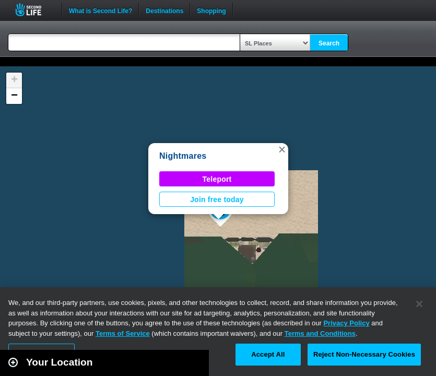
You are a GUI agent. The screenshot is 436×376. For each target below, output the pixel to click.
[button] (282, 149)
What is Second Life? (100, 10)
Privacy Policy (346, 323)
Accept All (268, 354)
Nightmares (182, 155)
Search (329, 43)
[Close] (419, 303)
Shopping (211, 10)
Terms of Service (123, 333)
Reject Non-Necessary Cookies (364, 354)
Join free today (217, 199)
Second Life (34, 10)
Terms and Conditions (320, 333)
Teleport (217, 179)
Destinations (164, 10)
